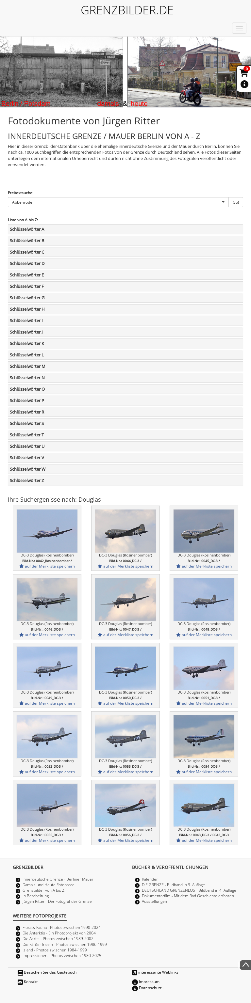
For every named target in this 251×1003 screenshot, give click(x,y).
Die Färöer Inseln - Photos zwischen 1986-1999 (65, 944)
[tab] (125, 229)
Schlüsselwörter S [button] (27, 423)
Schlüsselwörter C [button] (27, 252)
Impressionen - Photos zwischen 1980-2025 (62, 955)
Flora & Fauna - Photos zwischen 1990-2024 (62, 927)
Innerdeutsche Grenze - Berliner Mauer (58, 879)
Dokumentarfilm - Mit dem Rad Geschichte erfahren (188, 895)
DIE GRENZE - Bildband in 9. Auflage (173, 884)
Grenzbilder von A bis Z (43, 890)
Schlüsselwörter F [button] (27, 286)
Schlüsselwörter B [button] (27, 240)
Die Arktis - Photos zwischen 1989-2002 (58, 938)
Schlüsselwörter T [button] (27, 435)
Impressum (145, 981)
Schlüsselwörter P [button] (27, 400)
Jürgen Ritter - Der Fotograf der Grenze (57, 901)
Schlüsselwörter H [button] (27, 309)
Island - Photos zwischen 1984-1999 (55, 949)
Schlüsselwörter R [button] (27, 412)
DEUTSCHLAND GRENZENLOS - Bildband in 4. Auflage (189, 890)
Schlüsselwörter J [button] (26, 332)
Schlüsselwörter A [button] (27, 229)
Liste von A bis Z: (23, 219)
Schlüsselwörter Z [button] (27, 480)
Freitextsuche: (20, 192)
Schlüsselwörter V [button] (27, 458)
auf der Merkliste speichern (47, 566)
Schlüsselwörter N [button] (27, 378)
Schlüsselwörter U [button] (27, 446)
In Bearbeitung (36, 895)
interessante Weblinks (155, 972)
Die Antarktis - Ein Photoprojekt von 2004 (59, 932)
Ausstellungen (154, 901)
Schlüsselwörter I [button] (26, 320)
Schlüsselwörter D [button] (27, 263)
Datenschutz (147, 987)
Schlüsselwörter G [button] (27, 298)
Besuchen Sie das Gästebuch (47, 972)
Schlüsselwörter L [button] (27, 355)
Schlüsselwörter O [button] (27, 389)
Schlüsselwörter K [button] (27, 343)
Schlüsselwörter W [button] (27, 469)
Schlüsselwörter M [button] (27, 366)
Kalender (150, 879)
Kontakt (28, 981)
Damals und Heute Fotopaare (49, 884)
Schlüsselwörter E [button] (27, 275)
